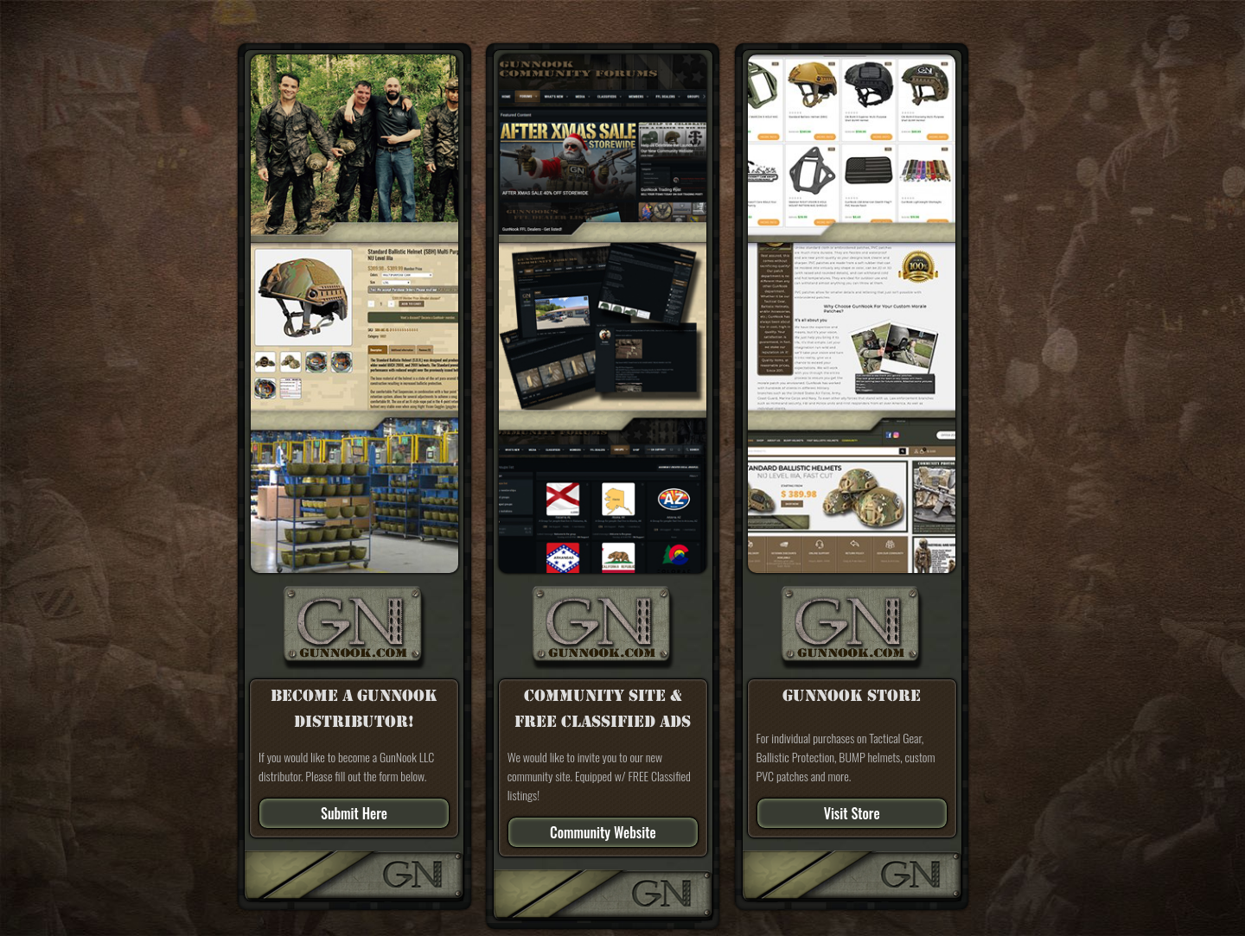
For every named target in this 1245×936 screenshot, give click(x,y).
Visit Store (852, 813)
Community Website (603, 832)
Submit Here (354, 813)
